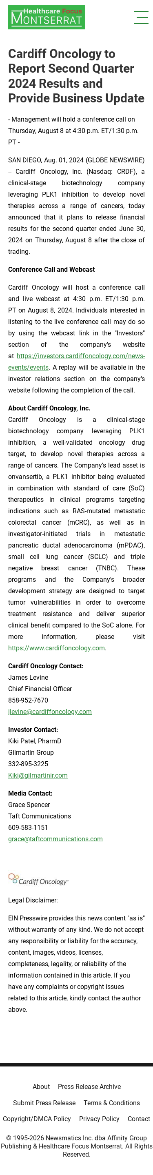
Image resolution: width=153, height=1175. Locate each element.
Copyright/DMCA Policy (37, 1119)
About (41, 1087)
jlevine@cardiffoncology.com (50, 712)
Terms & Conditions (112, 1103)
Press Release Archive (89, 1087)
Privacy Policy (99, 1119)
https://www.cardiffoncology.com (56, 648)
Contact (139, 1119)
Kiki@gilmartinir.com (38, 775)
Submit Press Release (44, 1103)
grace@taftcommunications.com (55, 839)
